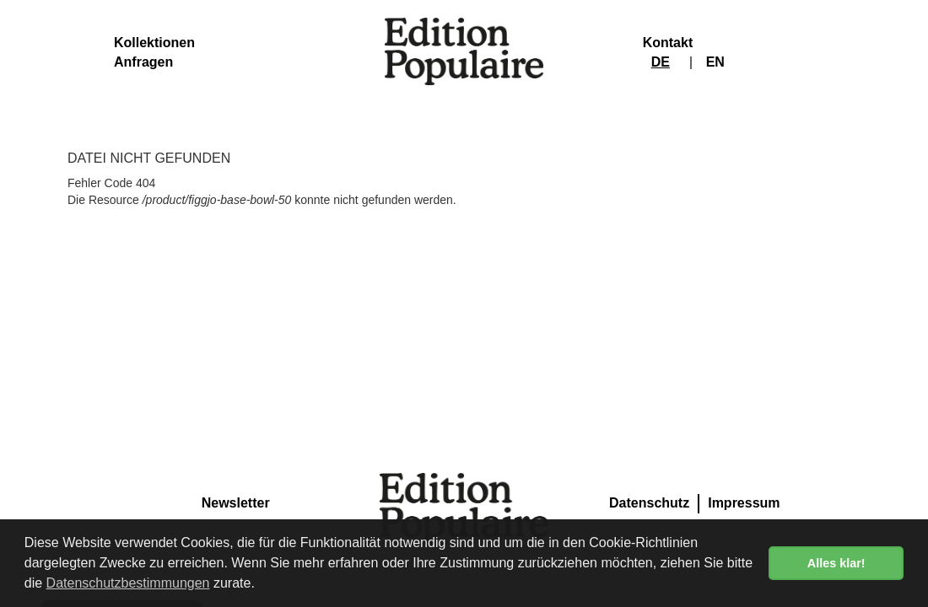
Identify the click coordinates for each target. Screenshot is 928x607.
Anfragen (143, 62)
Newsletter (236, 503)
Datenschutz (649, 503)
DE (660, 62)
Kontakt (668, 42)
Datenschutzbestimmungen (128, 583)
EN (715, 62)
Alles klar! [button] (836, 563)
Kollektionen (154, 42)
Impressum (744, 503)
